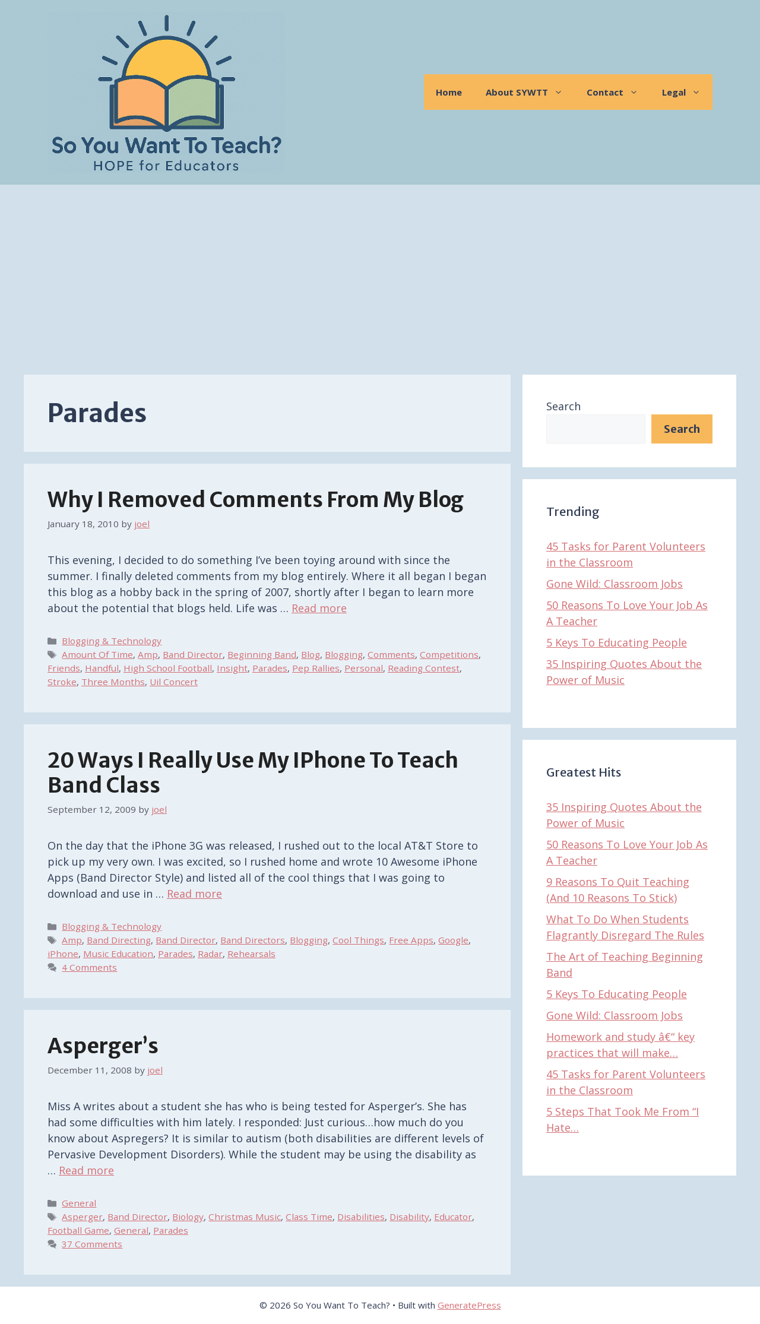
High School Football (168, 668)
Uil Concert (174, 682)
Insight (232, 668)
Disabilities (361, 1216)
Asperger (82, 1216)
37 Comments (92, 1244)
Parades (269, 668)
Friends (64, 668)
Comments (391, 654)
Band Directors (252, 940)
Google (453, 940)
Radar (210, 953)
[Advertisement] (380, 274)
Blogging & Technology (112, 641)
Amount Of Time (97, 654)
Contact (618, 92)
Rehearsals (251, 953)
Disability (409, 1216)
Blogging (344, 654)
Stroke (62, 682)
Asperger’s (103, 1046)
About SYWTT (530, 92)
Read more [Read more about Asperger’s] (86, 1170)
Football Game (78, 1230)
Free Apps (411, 940)
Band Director (193, 654)
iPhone (63, 953)
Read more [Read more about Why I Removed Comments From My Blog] (319, 608)
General (79, 1203)
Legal (687, 92)
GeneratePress (469, 1305)
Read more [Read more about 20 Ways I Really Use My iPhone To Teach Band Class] (194, 893)
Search (563, 406)
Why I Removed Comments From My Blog (256, 500)
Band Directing (119, 940)
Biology (188, 1216)
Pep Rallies (316, 668)
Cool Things (358, 940)
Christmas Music (244, 1216)
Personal (363, 668)
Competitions (449, 654)
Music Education (118, 953)
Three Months (113, 682)
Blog (310, 654)
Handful (102, 668)
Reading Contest (424, 668)
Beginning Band (261, 654)
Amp (148, 654)
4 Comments (89, 967)
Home (449, 92)
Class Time (309, 1216)
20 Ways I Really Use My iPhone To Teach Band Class (253, 773)
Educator (453, 1216)
